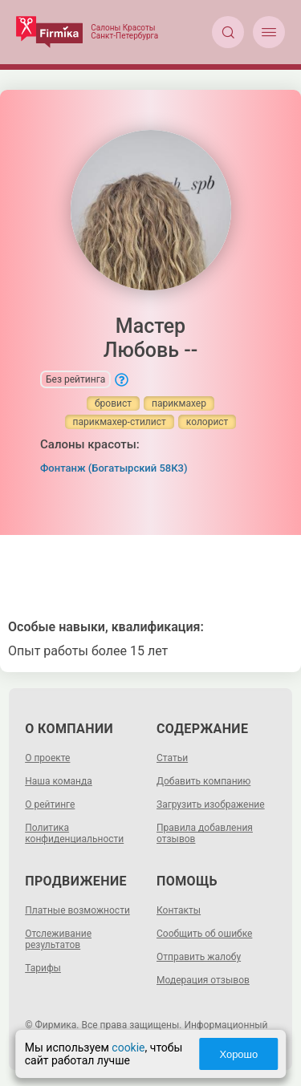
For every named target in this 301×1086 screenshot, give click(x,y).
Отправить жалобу (199, 956)
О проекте (47, 758)
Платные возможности (77, 910)
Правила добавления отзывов (205, 833)
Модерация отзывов (203, 980)
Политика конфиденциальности (74, 833)
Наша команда (58, 781)
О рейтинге (50, 804)
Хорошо (238, 1054)
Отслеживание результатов (58, 939)
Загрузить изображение (211, 804)
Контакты (179, 910)
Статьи (172, 758)
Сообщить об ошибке (204, 933)
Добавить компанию (203, 781)
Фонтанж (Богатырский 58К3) (114, 468)
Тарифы (43, 968)
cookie (128, 1047)
